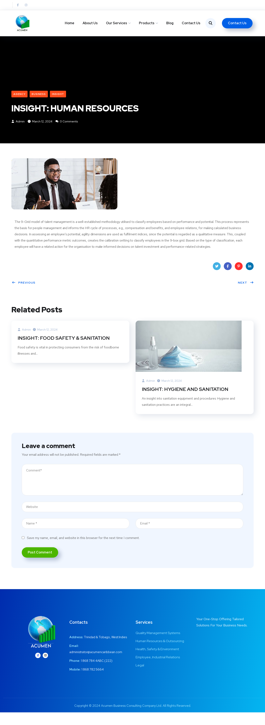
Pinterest (238, 277)
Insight (58, 103)
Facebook (228, 277)
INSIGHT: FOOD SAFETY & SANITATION (65, 348)
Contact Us (191, 23)
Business (39, 103)
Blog (169, 23)
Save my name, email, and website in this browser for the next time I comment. (83, 548)
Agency (19, 103)
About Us (90, 23)
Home (69, 23)
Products (146, 23)
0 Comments (66, 132)
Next (246, 293)
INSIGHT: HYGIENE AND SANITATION (186, 399)
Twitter (216, 277)
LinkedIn (250, 277)
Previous (23, 293)
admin (18, 132)
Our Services (116, 23)
